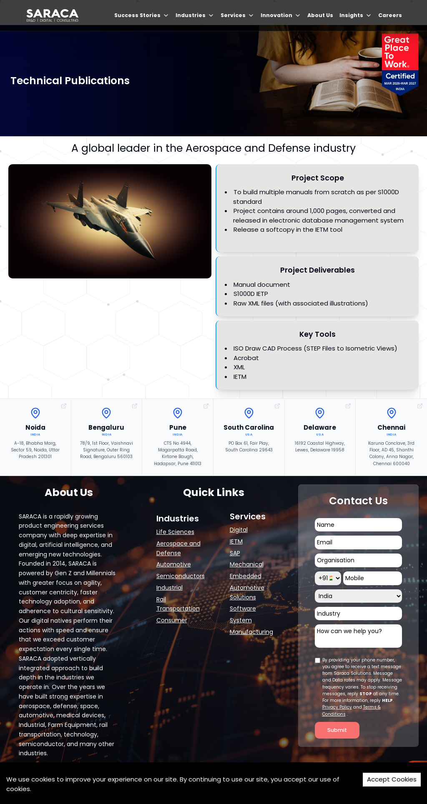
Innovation (281, 15)
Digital (239, 530)
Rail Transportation (178, 604)
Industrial (169, 588)
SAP (235, 553)
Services (237, 15)
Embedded (245, 576)
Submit (337, 730)
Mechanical (247, 564)
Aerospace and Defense (178, 548)
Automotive (173, 564)
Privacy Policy (337, 707)
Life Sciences (175, 532)
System (241, 620)
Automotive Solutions (247, 592)
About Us (320, 15)
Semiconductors (180, 576)
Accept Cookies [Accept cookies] (392, 779)
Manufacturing (251, 632)
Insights (355, 15)
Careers (390, 15)
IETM (236, 541)
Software (243, 608)
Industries (195, 15)
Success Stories (141, 15)
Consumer (171, 620)
